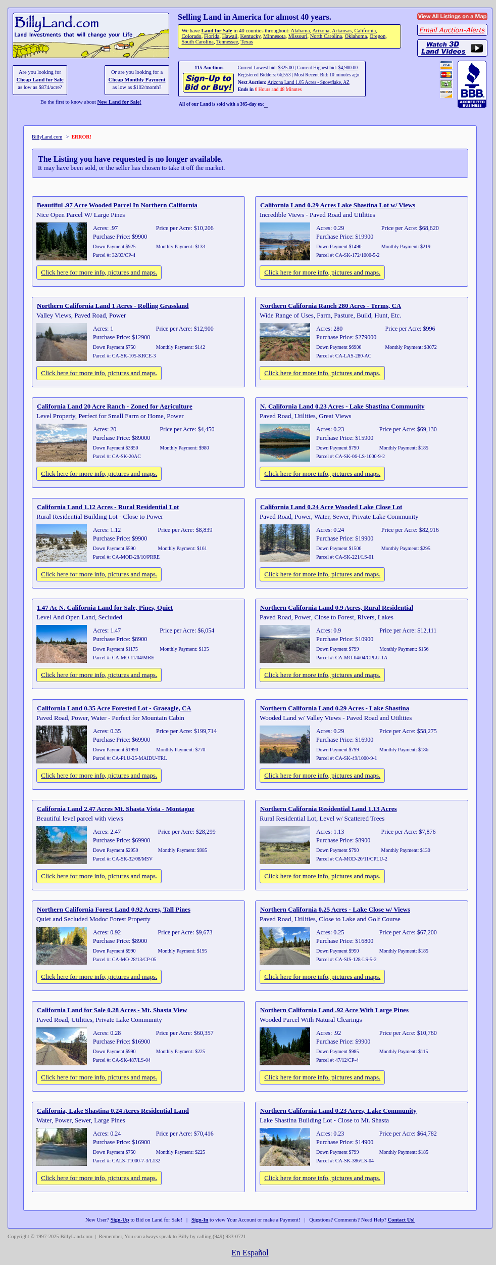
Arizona (320, 30)
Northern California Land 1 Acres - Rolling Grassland (113, 305)
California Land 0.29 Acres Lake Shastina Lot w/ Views (337, 205)
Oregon (378, 36)
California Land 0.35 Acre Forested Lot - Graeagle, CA (114, 708)
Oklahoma (356, 36)
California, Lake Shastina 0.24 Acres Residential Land (113, 1110)
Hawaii (229, 36)
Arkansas (342, 30)
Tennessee (227, 41)
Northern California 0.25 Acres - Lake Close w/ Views (335, 909)
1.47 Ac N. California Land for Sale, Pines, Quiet (105, 607)
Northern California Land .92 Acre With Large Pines (334, 1010)
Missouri (298, 36)
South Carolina (197, 41)
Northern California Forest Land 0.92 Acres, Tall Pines (113, 909)
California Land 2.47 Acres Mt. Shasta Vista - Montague (115, 808)
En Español (249, 1252)
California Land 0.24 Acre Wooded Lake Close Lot (331, 507)
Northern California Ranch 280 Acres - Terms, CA (330, 305)
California (365, 30)
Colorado (191, 36)
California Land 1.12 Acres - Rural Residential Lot (108, 507)
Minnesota (274, 36)
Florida (211, 36)
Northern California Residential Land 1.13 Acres (328, 808)
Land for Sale (216, 30)
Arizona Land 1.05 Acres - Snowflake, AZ (308, 82)
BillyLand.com (47, 137)
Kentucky (250, 36)
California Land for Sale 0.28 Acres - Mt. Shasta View (112, 1010)
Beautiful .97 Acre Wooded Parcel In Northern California (117, 205)
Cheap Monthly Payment (137, 79)
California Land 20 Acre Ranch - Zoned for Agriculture (114, 406)
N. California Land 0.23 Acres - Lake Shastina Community (342, 406)
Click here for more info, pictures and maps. (99, 272)
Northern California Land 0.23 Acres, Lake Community (338, 1110)
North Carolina (326, 36)
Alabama (300, 30)
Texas (246, 41)
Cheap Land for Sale (39, 79)
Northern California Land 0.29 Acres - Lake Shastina (334, 708)
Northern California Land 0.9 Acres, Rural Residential (336, 607)
